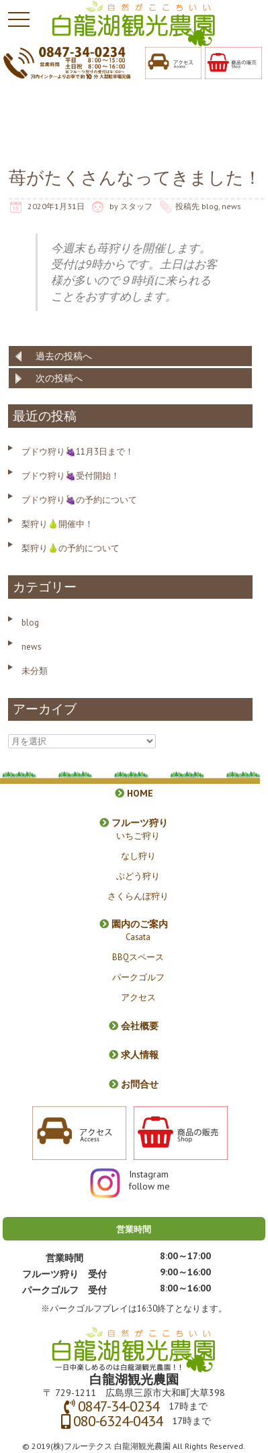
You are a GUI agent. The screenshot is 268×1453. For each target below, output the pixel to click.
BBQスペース (138, 956)
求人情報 (134, 1055)
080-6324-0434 (118, 1420)
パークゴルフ (138, 977)
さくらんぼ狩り (138, 895)
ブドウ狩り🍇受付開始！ (70, 475)
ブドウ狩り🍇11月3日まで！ (77, 451)
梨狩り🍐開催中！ (57, 524)
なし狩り (138, 855)
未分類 (34, 671)
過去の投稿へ (64, 356)
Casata (138, 936)
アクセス (138, 997)
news (231, 206)
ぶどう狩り (138, 875)
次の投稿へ (59, 378)
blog (210, 206)
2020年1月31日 (56, 206)
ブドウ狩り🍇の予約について (79, 500)
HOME (134, 793)
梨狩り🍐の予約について (70, 548)
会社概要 (134, 1026)
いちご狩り (138, 835)
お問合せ (134, 1084)
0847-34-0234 (118, 1406)
